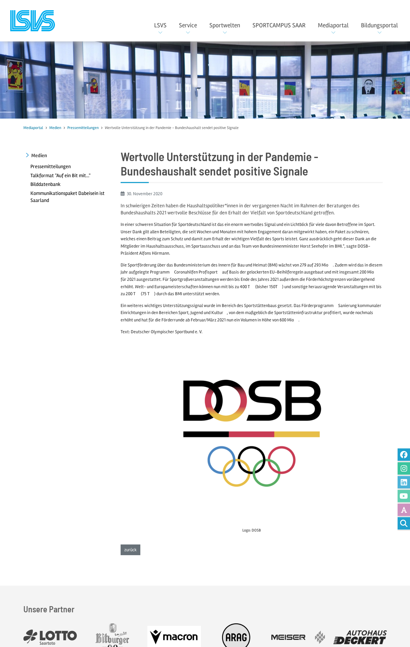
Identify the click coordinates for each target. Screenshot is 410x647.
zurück (132, 549)
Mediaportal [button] (333, 25)
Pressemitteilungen (83, 127)
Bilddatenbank (45, 184)
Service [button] (188, 25)
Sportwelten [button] (224, 25)
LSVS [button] (160, 25)
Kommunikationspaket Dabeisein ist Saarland (67, 197)
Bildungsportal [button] (379, 25)
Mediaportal (33, 127)
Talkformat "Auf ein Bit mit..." (60, 175)
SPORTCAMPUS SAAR (278, 25)
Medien (55, 127)
